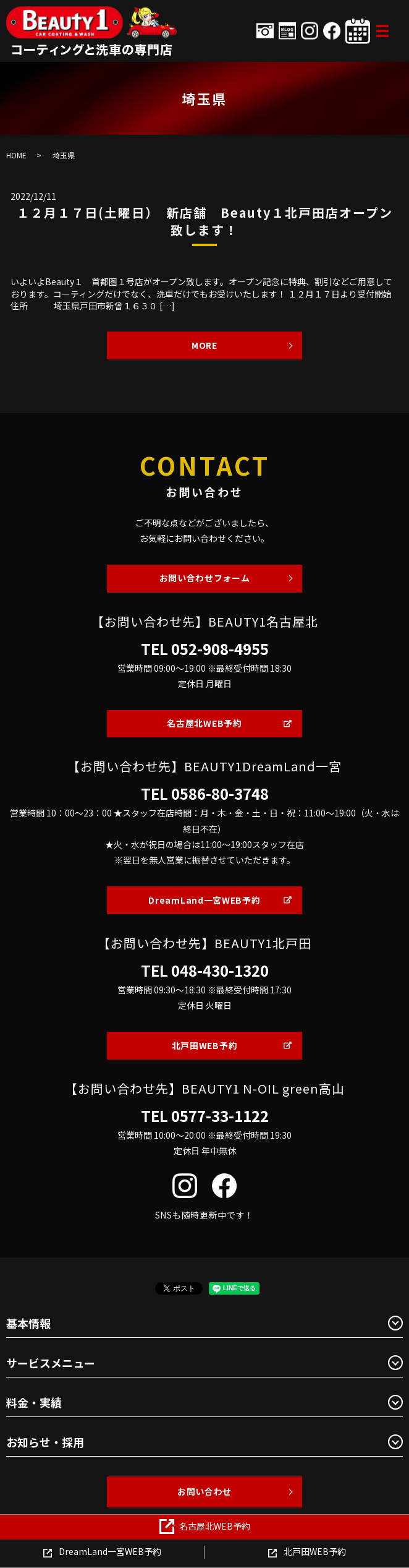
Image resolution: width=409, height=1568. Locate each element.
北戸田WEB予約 (205, 1045)
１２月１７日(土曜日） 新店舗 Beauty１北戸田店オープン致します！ (205, 221)
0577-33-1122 (220, 1115)
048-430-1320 (220, 970)
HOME (16, 155)
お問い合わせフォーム (204, 578)
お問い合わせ (204, 1491)
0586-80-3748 (220, 793)
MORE (204, 345)
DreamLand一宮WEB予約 (204, 900)
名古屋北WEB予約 (204, 723)
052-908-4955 (220, 648)
